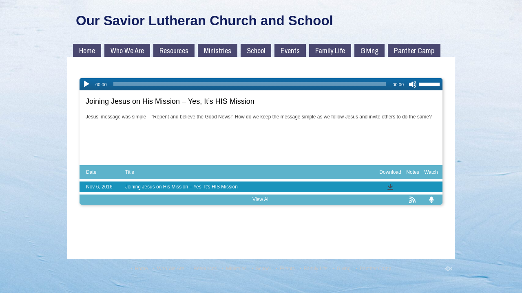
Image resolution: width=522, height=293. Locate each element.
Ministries (217, 51)
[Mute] (413, 84)
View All (261, 199)
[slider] (249, 84)
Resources (173, 51)
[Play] (86, 84)
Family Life (330, 51)
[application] (261, 84)
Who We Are (127, 51)
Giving (369, 51)
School (256, 51)
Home (87, 51)
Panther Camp (414, 51)
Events (290, 51)
